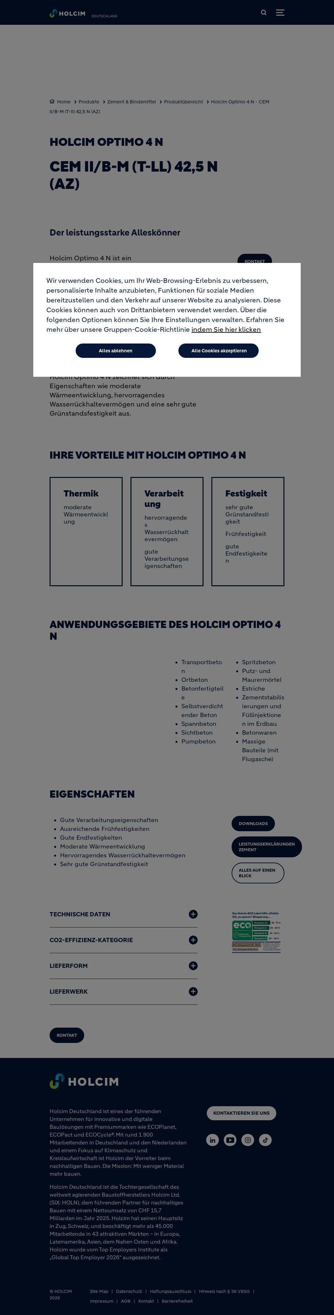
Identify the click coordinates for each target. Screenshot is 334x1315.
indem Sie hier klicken (226, 330)
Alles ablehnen (115, 351)
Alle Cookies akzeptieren (219, 351)
